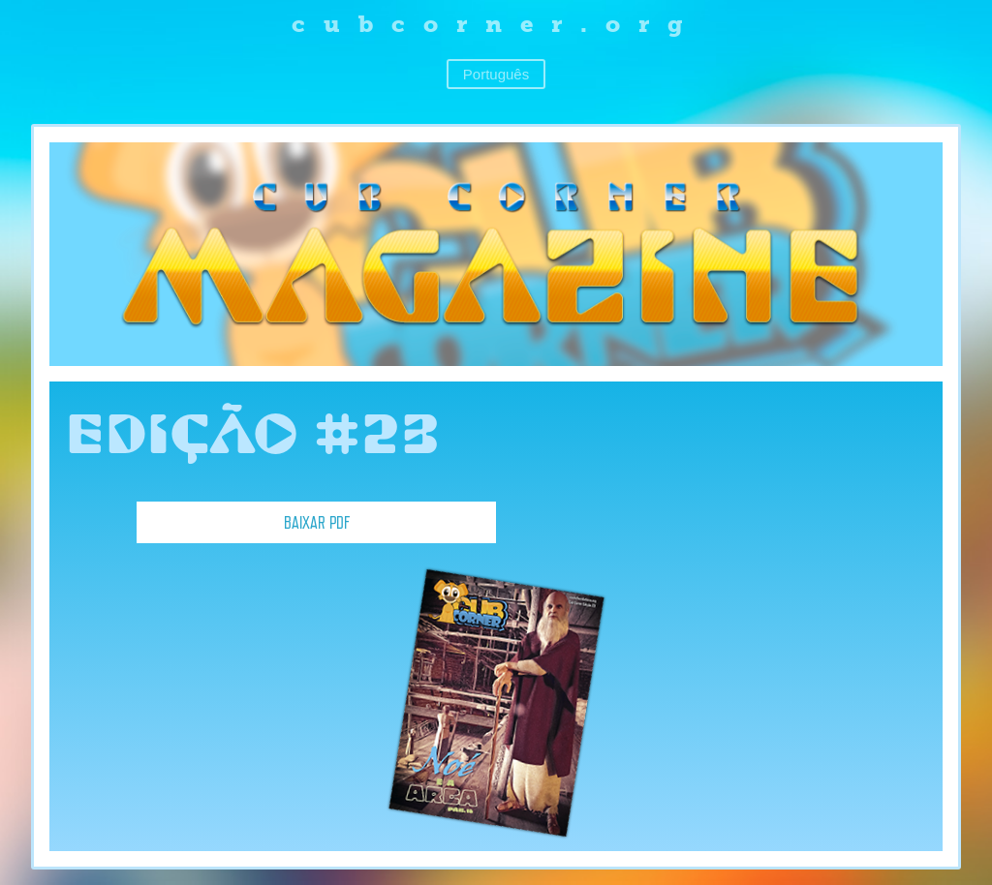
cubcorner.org (496, 24)
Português (496, 74)
